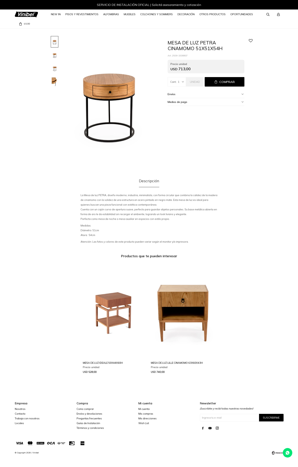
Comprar (227, 82)
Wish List (143, 423)
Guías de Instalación (88, 423)
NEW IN (56, 14)
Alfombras (111, 14)
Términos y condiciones (90, 427)
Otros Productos (212, 14)
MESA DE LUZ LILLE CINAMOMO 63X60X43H (177, 362)
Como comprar (85, 408)
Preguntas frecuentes (89, 418)
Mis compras (145, 413)
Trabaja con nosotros (27, 418)
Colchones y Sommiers (156, 14)
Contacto (20, 413)
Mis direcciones (147, 418)
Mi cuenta (144, 408)
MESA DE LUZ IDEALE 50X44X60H (103, 362)
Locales (19, 423)
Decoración (186, 14)
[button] (276, 5)
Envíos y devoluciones (89, 413)
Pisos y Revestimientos (81, 14)
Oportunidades (241, 14)
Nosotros (20, 408)
